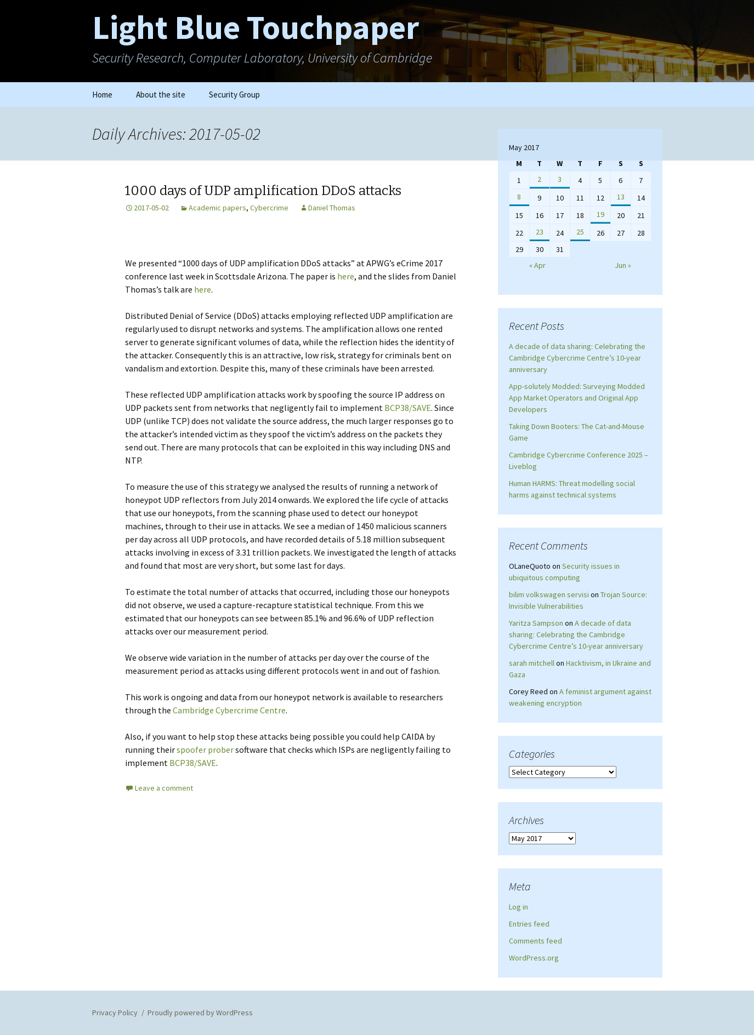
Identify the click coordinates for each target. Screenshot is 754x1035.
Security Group (234, 94)
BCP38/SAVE (407, 407)
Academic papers (217, 208)
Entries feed (529, 924)
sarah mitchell (531, 663)
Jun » (623, 265)
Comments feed (535, 941)
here (345, 276)
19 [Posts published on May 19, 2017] (600, 214)
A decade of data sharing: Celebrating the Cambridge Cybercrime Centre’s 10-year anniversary (577, 357)
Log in (518, 907)
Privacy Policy (115, 1012)
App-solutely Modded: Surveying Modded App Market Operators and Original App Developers (577, 397)
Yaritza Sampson (536, 623)
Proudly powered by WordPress (200, 1012)
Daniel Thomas (331, 208)
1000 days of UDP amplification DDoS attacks (263, 190)
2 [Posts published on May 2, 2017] (539, 179)
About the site (160, 94)
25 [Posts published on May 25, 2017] (580, 232)
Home (102, 94)
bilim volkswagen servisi (549, 594)
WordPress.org (534, 958)
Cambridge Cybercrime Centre (229, 710)
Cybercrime (269, 208)
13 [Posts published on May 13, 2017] (621, 197)
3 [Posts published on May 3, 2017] (560, 179)
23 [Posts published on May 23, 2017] (539, 232)
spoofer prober (205, 749)
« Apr (537, 265)
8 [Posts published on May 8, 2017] (519, 197)
